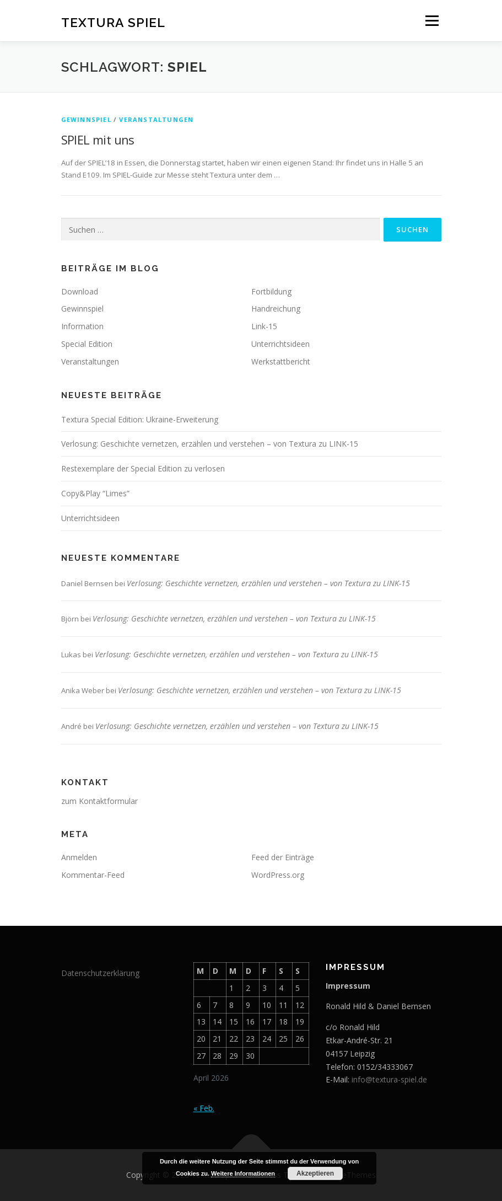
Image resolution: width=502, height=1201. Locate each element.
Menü (431, 20)
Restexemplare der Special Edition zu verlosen (143, 468)
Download (79, 291)
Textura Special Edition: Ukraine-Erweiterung (139, 419)
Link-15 (264, 326)
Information (82, 326)
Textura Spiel (113, 21)
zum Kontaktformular (99, 801)
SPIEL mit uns (97, 139)
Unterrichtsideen (280, 344)
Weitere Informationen (243, 1173)
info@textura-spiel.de (389, 1079)
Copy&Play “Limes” (95, 493)
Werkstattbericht (280, 361)
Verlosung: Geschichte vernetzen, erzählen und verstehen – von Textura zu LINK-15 (209, 443)
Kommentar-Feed (93, 875)
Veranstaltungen (156, 119)
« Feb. (203, 1108)
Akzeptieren (315, 1173)
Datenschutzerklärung (100, 973)
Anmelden (79, 857)
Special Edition (86, 344)
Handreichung (275, 308)
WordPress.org (277, 875)
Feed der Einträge (282, 857)
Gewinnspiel (86, 119)
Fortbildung (271, 291)
